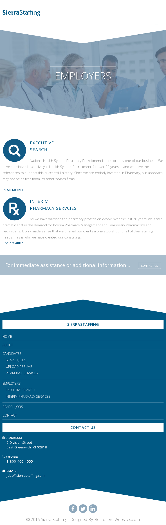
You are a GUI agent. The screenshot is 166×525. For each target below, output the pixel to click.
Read (13, 190)
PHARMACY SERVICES (22, 373)
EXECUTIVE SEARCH (20, 390)
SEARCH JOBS (16, 360)
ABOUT (7, 345)
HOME (7, 336)
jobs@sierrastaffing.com (26, 475)
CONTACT (9, 415)
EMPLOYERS (11, 383)
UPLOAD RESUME (19, 366)
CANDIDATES (11, 353)
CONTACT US (149, 266)
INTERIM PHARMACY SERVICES (28, 396)
